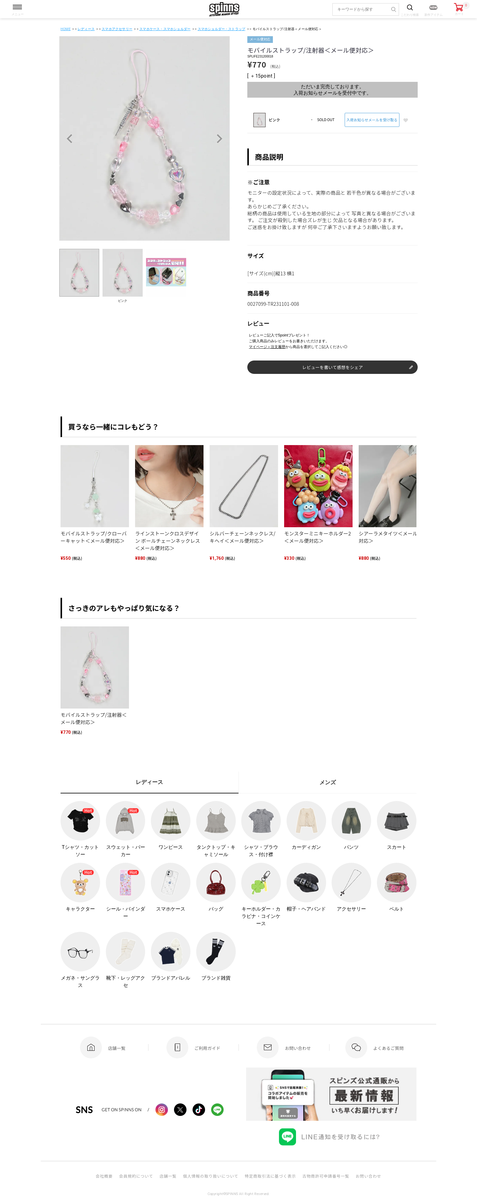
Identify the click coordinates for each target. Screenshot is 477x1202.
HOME (66, 29)
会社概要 (104, 1176)
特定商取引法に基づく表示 (270, 1176)
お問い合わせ (368, 1176)
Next (219, 139)
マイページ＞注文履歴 (267, 347)
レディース (86, 29)
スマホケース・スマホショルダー (164, 29)
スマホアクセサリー (117, 29)
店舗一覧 (167, 1176)
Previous (70, 139)
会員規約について (136, 1176)
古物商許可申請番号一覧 (325, 1176)
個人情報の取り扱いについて (210, 1176)
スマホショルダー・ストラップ (221, 29)
